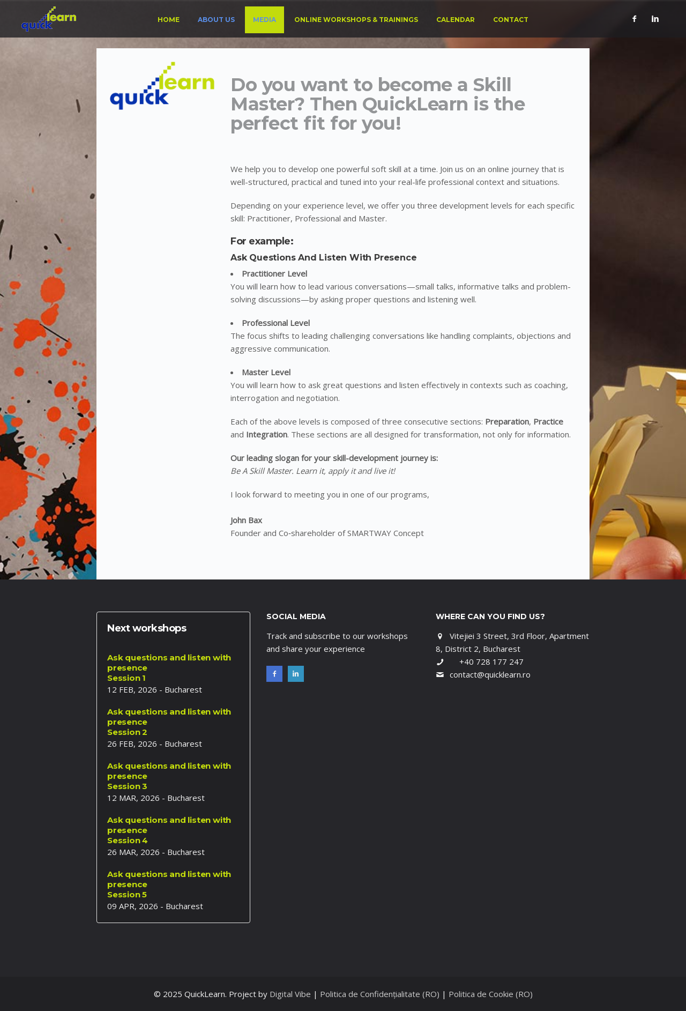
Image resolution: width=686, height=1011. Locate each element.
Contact (510, 20)
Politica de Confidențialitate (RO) (379, 993)
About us (216, 20)
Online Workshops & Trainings (356, 20)
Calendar (455, 20)
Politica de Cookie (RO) (491, 993)
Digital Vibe (290, 993)
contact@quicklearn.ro (490, 674)
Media (264, 20)
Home (169, 20)
